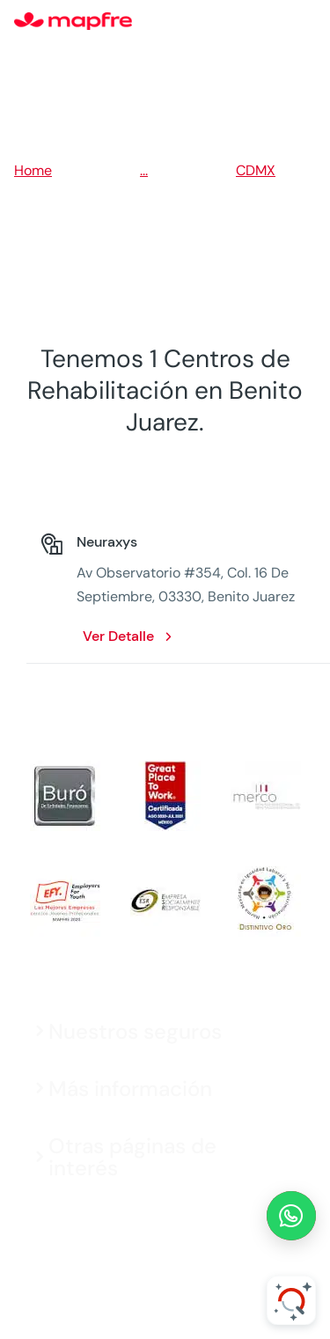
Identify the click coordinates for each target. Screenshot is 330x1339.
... (144, 170)
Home (33, 170)
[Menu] (304, 22)
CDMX (255, 170)
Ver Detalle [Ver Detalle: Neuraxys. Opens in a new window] (118, 636)
